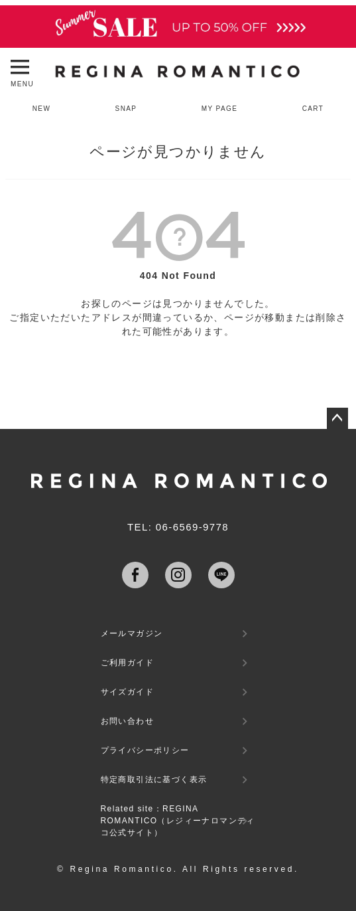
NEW (41, 108)
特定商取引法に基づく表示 (154, 779)
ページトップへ (337, 418)
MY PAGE (219, 108)
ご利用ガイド (127, 662)
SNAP (126, 108)
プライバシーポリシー (145, 750)
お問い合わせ (127, 721)
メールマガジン (132, 633)
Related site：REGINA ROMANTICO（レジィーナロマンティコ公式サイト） (178, 820)
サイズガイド (127, 692)
